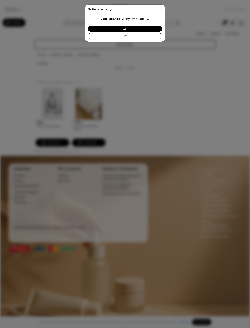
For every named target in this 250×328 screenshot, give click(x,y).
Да (125, 28)
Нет (125, 36)
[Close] (160, 9)
